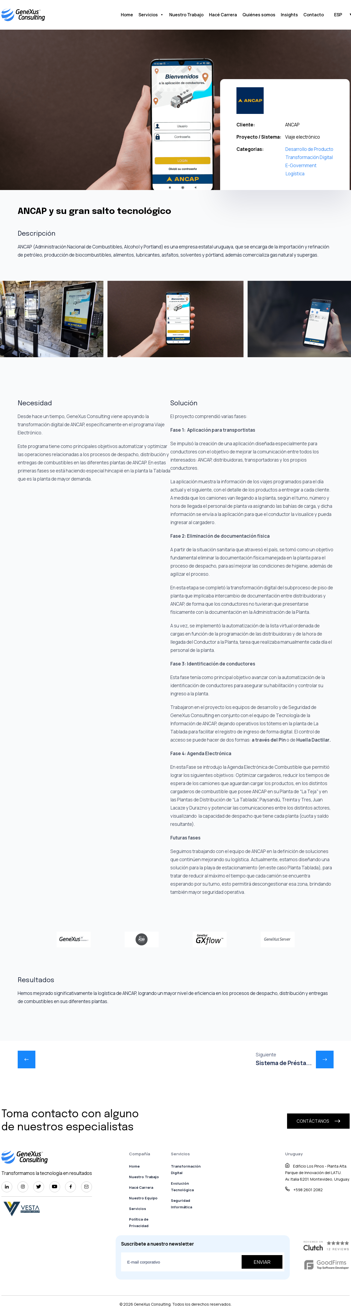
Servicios (151, 15)
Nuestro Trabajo (186, 15)
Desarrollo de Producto (309, 149)
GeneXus (142, 1304)
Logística (294, 173)
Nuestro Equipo (143, 1198)
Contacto (313, 15)
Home (127, 15)
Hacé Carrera (223, 15)
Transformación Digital (309, 157)
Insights (289, 15)
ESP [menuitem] (338, 15)
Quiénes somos (258, 15)
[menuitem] (338, 14)
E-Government (300, 165)
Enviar (262, 1262)
